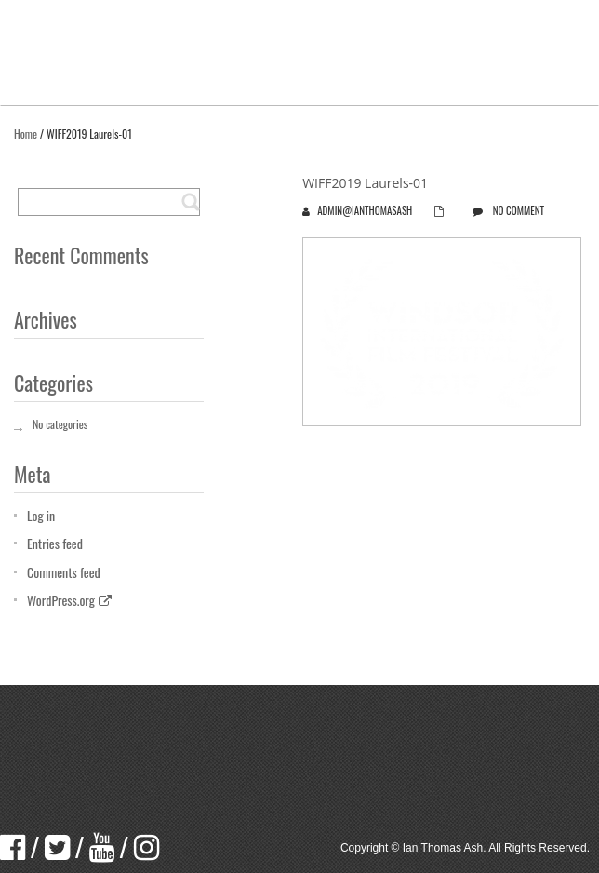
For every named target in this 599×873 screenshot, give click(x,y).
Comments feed (63, 572)
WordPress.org (69, 600)
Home (25, 133)
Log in (41, 515)
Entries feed (55, 543)
